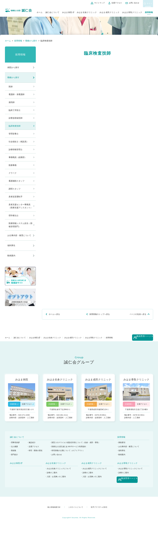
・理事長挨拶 (14, 445)
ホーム (40, 11)
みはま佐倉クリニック (87, 11)
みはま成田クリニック (109, 11)
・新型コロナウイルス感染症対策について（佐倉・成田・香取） (76, 445)
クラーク (13, 173)
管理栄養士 (14, 134)
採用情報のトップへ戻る (99, 314)
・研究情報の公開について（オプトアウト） (68, 453)
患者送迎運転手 (15, 197)
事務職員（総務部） (17, 157)
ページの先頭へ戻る (138, 314)
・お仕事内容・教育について (128, 449)
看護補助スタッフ (16, 181)
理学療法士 (14, 215)
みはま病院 (67, 11)
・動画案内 (121, 457)
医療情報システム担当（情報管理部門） (20, 225)
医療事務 (13, 165)
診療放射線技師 (15, 118)
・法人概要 (13, 449)
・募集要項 (121, 445)
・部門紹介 (13, 457)
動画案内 (11, 256)
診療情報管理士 (15, 149)
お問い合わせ (125, 3)
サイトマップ (90, 3)
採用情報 (149, 11)
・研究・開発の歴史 (35, 453)
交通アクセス (107, 3)
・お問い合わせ (56, 457)
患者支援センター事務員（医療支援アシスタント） (20, 206)
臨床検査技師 (14, 126)
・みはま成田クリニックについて (94, 471)
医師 (11, 87)
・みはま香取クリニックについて (130, 471)
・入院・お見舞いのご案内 (55, 480)
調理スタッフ (14, 189)
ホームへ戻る (54, 314)
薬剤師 (12, 102)
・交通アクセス (33, 449)
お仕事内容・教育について (19, 235)
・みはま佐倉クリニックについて (58, 471)
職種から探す (13, 77)
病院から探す (13, 67)
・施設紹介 (31, 445)
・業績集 (12, 453)
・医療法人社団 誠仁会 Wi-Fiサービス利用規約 (69, 449)
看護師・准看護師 (16, 94)
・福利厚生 (121, 453)
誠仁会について (52, 11)
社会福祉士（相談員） (18, 142)
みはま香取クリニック (132, 11)
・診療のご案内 (51, 475)
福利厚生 (11, 245)
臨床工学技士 (14, 110)
